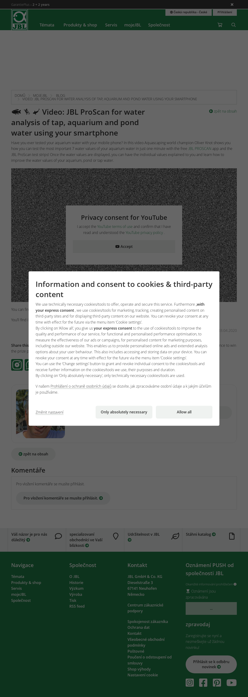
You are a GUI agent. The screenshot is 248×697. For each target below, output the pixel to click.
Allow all (184, 412)
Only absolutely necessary (124, 412)
